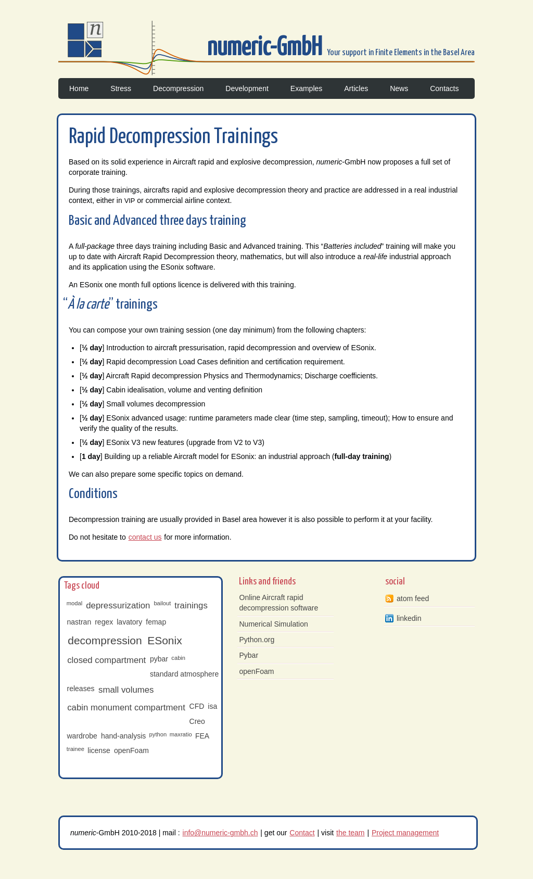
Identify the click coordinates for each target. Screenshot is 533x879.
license (98, 750)
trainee (75, 749)
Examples (306, 88)
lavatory (129, 622)
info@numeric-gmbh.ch (220, 833)
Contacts (444, 88)
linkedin (409, 618)
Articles (356, 88)
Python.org (257, 639)
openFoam (131, 750)
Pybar (249, 655)
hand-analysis (123, 736)
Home (78, 88)
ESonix (164, 640)
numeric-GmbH (266, 48)
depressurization (118, 605)
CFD (197, 706)
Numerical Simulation (273, 624)
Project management (405, 833)
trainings (190, 605)
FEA (202, 736)
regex (104, 622)
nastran (79, 622)
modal (74, 603)
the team (350, 833)
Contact (301, 833)
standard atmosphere (184, 674)
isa (212, 706)
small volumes (126, 690)
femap (156, 622)
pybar (159, 659)
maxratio (181, 734)
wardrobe (82, 736)
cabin (178, 658)
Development (247, 88)
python (158, 734)
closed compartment (106, 660)
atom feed (413, 598)
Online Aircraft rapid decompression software (279, 602)
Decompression (178, 88)
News (399, 88)
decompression (105, 640)
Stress (120, 88)
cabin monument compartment (126, 707)
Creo (197, 721)
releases (81, 688)
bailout (162, 603)
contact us (145, 537)
